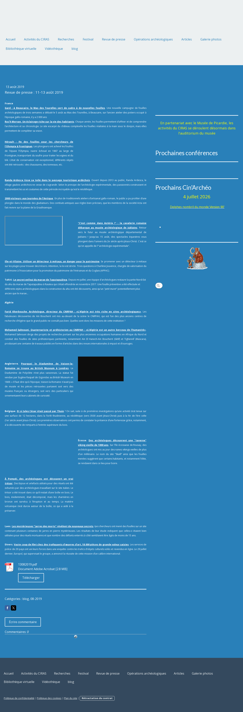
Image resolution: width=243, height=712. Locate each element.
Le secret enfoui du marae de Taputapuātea (40, 279)
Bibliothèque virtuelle (21, 49)
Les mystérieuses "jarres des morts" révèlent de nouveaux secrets (52, 526)
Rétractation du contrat (97, 698)
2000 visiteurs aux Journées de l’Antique (29, 198)
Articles (186, 39)
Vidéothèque (54, 49)
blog (74, 49)
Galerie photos (211, 39)
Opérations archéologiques (153, 39)
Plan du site (70, 698)
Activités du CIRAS (36, 39)
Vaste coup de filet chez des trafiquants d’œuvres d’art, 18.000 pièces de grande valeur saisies (71, 544)
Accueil (10, 39)
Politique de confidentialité (19, 698)
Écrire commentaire (23, 622)
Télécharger (31, 578)
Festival (88, 39)
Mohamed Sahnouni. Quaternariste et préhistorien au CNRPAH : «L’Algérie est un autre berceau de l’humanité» (75, 329)
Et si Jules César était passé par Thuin (40, 411)
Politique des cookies (49, 698)
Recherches (66, 39)
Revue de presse (113, 39)
